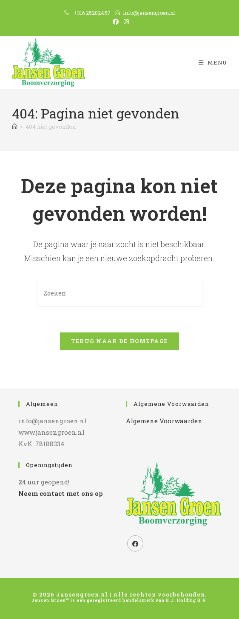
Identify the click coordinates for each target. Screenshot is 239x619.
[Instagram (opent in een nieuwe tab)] (125, 21)
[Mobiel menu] (213, 62)
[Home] (14, 126)
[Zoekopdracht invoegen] (119, 293)
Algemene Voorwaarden (164, 420)
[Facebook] (135, 543)
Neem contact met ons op (60, 493)
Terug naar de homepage (119, 341)
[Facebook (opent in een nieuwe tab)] (115, 21)
